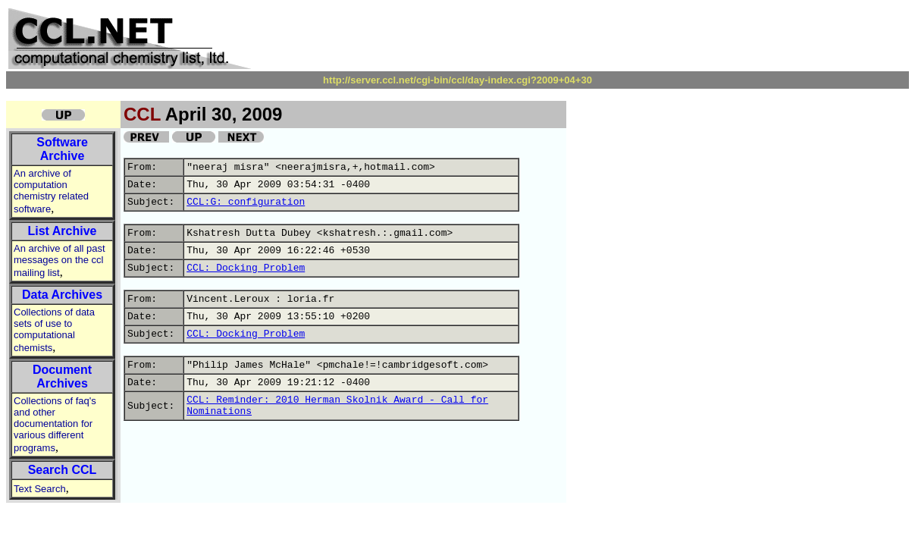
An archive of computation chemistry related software (51, 191)
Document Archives (62, 376)
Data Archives (62, 294)
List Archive (62, 230)
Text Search (40, 488)
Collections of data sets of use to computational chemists (54, 329)
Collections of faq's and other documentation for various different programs (55, 424)
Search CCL (62, 469)
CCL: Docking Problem (245, 268)
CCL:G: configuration (245, 202)
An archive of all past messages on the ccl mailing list (59, 260)
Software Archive (62, 149)
